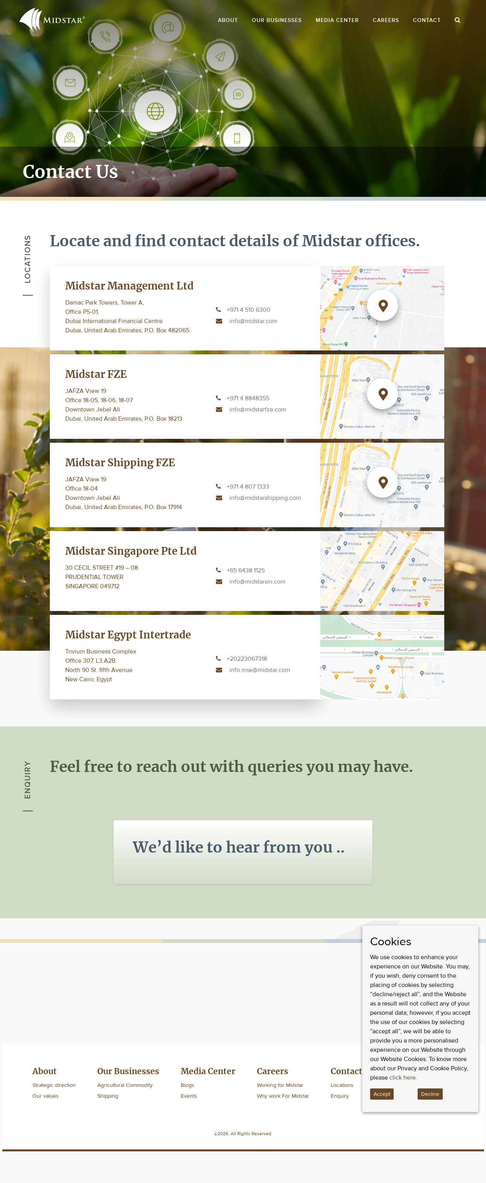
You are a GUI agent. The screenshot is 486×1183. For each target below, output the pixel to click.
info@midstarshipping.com (265, 498)
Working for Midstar (280, 1085)
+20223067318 (247, 659)
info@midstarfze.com (257, 409)
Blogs (187, 1085)
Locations (342, 1085)
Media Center (337, 20)
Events (189, 1096)
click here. (403, 1077)
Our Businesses (277, 20)
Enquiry (340, 1096)
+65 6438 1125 (246, 570)
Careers (386, 20)
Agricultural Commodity (125, 1085)
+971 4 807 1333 (248, 487)
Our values (45, 1096)
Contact (427, 20)
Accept (382, 1094)
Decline (430, 1094)
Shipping (107, 1096)
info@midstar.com (253, 321)
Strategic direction (54, 1085)
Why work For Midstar (283, 1096)
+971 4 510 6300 (248, 310)
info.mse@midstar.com (259, 670)
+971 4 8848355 (248, 398)
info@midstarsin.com (257, 582)
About (228, 20)
